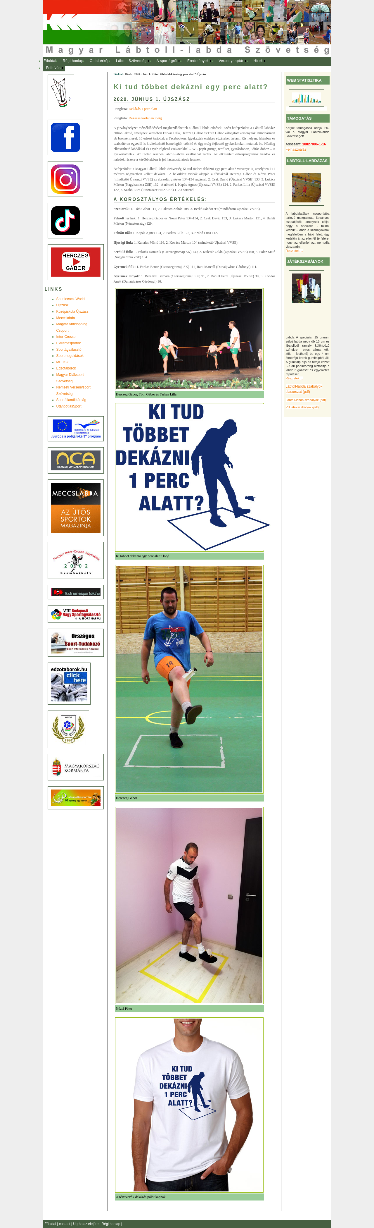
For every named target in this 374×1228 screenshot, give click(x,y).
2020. (137, 74)
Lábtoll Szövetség (131, 61)
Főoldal (50, 61)
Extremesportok (68, 343)
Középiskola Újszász (72, 311)
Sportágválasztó (69, 350)
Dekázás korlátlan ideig (145, 118)
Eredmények (198, 61)
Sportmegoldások (70, 356)
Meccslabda (65, 318)
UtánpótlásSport (69, 406)
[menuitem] (50, 61)
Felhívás (53, 68)
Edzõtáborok (66, 368)
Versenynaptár (231, 61)
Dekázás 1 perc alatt (143, 109)
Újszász (62, 305)
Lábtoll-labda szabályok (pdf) (306, 400)
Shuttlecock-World (70, 299)
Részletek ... (294, 250)
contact (65, 1224)
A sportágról (167, 61)
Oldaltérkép (100, 61)
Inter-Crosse (66, 337)
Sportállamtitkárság (71, 400)
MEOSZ (62, 362)
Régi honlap (73, 61)
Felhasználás (296, 149)
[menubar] (160, 64)
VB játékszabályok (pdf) (302, 407)
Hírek (258, 61)
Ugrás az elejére (86, 1224)
